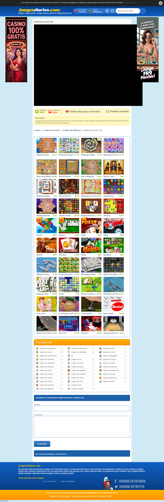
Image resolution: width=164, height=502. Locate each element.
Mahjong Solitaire (43, 196)
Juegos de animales (47, 359)
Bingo (105, 235)
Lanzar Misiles (86, 313)
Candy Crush (108, 196)
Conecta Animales (66, 274)
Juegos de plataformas (111, 370)
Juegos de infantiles (78, 374)
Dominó (62, 235)
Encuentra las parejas (67, 155)
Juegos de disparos (47, 389)
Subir (110, 496)
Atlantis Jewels (65, 216)
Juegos (103, 11)
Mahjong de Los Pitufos (89, 196)
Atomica (106, 216)
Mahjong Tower (42, 294)
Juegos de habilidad (78, 370)
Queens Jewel (108, 176)
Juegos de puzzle (52, 130)
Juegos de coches (46, 378)
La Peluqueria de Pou (67, 313)
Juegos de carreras (46, 367)
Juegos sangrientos (110, 378)
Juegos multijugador (110, 356)
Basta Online (108, 313)
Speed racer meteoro (45, 333)
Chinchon (62, 255)
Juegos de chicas (77, 378)
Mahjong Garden (43, 274)
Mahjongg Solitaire (88, 274)
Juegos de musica (109, 359)
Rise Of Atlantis (65, 176)
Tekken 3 (84, 333)
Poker (83, 235)
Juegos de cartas (46, 370)
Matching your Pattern (111, 155)
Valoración (43, 111)
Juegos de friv (76, 359)
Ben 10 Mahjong (87, 176)
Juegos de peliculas (110, 367)
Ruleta (83, 255)
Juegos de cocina (46, 381)
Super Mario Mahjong (45, 176)
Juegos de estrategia (78, 352)
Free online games (49, 481)
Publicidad (101, 496)
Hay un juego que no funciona (83, 496)
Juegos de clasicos (46, 374)
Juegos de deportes (47, 385)
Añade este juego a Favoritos (83, 111)
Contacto (52, 496)
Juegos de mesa (77, 381)
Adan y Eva (41, 313)
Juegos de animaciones (48, 356)
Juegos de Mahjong (72, 130)
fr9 (72, 356)
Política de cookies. (131, 3)
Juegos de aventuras (47, 363)
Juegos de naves (109, 363)
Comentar (42, 444)
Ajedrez (39, 255)
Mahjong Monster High (45, 216)
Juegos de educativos (79, 348)
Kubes (61, 294)
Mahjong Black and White (89, 216)
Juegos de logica (77, 389)
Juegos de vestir (109, 381)
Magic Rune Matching (111, 274)
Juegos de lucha (109, 348)
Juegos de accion (46, 352)
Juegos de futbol (77, 363)
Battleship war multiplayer (111, 294)
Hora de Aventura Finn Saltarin (89, 294)
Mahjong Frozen (43, 155)
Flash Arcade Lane (110, 333)
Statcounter (4, 501)
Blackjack (107, 255)
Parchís (39, 235)
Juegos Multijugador (67, 481)
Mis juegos (88, 11)
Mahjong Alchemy (88, 155)
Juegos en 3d (76, 385)
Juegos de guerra (77, 367)
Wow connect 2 (65, 196)
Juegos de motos (109, 352)
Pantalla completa (117, 111)
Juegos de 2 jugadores (48, 348)
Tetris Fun (63, 333)
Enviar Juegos (64, 496)
